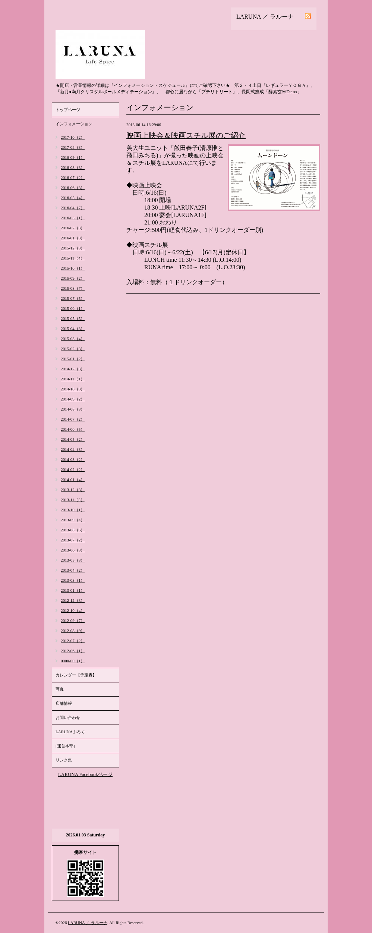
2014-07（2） (73, 419)
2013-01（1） (73, 590)
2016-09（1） (73, 157)
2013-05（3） (73, 560)
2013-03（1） (73, 580)
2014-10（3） (73, 389)
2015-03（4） (73, 338)
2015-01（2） (73, 358)
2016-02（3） (73, 228)
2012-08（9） (73, 630)
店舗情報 (64, 703)
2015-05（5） (73, 318)
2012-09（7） (73, 620)
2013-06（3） (73, 550)
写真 (60, 689)
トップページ (68, 109)
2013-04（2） (73, 570)
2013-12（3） (73, 489)
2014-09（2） (73, 399)
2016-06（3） (73, 187)
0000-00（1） (73, 661)
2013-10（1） (73, 510)
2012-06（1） (73, 650)
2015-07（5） (73, 298)
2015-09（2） (73, 278)
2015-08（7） (73, 288)
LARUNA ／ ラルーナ (87, 922)
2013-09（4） (73, 520)
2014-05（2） (73, 439)
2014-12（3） (73, 369)
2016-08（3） (73, 167)
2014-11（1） (73, 379)
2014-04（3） (73, 449)
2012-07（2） (73, 640)
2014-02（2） (73, 469)
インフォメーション (74, 124)
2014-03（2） (73, 459)
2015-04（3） (73, 328)
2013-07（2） (73, 540)
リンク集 (64, 760)
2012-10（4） (73, 610)
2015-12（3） (73, 248)
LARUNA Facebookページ (85, 774)
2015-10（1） (73, 268)
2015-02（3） (73, 348)
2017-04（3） (73, 147)
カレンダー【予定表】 (76, 675)
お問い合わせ (68, 717)
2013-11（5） (73, 499)
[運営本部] (65, 746)
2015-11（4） (73, 258)
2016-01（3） (73, 238)
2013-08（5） (73, 530)
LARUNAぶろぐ (70, 731)
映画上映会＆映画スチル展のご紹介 (186, 135)
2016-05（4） (73, 197)
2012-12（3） (73, 600)
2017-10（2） (73, 137)
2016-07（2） (73, 177)
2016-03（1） (73, 218)
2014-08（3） (73, 409)
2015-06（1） (73, 308)
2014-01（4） (73, 479)
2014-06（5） (73, 429)
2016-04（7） (73, 207)
